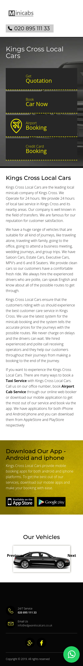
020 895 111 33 (32, 28)
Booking (49, 126)
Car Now (49, 102)
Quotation (49, 79)
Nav (71, 17)
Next (72, 555)
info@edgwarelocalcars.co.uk (35, 625)
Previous (14, 555)
